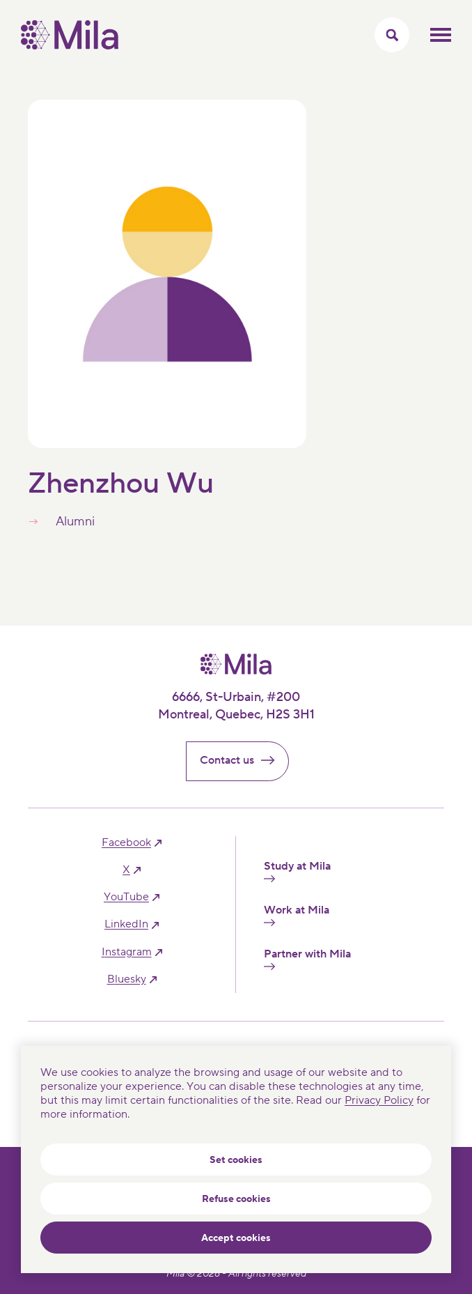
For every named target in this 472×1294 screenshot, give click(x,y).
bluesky (126, 979)
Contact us (243, 760)
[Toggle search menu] (392, 34)
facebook (126, 842)
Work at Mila (296, 915)
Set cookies (236, 1160)
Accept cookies (236, 1238)
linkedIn (126, 924)
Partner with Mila (307, 959)
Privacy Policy (379, 1100)
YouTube (126, 897)
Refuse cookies (236, 1199)
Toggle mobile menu (440, 34)
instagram (127, 952)
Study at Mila (297, 871)
